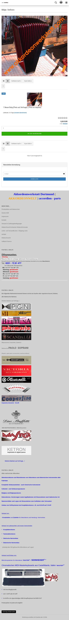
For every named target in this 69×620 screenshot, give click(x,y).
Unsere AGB (5, 213)
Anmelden (34, 179)
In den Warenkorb (34, 133)
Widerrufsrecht (6, 238)
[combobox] (16, 81)
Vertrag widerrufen (9, 611)
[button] (4, 81)
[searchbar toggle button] (55, 2)
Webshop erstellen (27, 617)
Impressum (5, 216)
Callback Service (7, 241)
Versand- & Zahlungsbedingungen (12, 223)
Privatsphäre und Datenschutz (11, 209)
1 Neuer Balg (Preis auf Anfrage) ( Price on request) (22, 107)
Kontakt (4, 220)
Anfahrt (4, 234)
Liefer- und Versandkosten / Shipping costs (15, 231)
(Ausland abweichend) (20, 112)
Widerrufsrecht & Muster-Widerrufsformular (15, 227)
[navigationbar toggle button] (66, 2)
